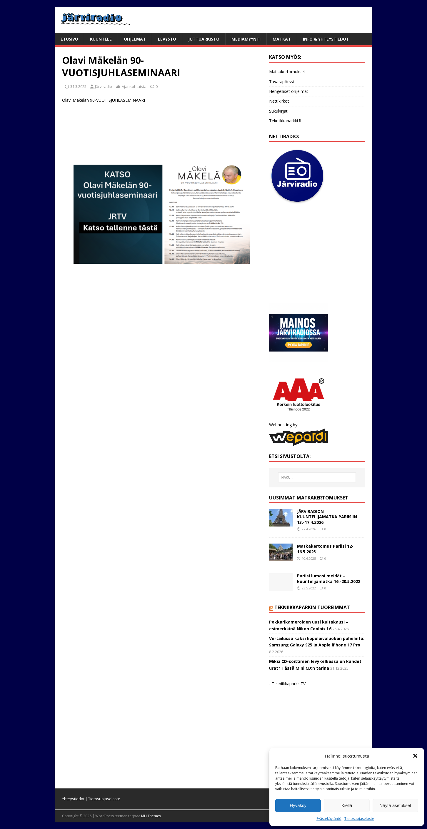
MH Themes (151, 815)
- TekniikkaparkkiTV (287, 683)
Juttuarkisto (203, 39)
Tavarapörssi (281, 81)
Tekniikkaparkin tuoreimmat (312, 607)
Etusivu (69, 39)
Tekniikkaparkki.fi (285, 120)
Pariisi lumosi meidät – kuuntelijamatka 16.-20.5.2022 (328, 578)
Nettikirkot (279, 101)
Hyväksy (298, 805)
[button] (415, 756)
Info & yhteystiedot (326, 39)
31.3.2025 (78, 86)
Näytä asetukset (395, 805)
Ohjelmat (135, 39)
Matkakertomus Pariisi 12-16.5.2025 (325, 548)
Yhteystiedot (73, 798)
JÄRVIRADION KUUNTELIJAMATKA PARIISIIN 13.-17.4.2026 (327, 517)
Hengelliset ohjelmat (288, 91)
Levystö (167, 39)
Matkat (282, 39)
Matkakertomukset (287, 71)
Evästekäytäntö (328, 818)
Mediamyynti (246, 39)
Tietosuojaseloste (359, 818)
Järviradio (103, 86)
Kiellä (346, 805)
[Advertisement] (161, 137)
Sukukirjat (278, 111)
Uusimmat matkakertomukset (308, 497)
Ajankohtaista (134, 86)
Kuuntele (101, 39)
